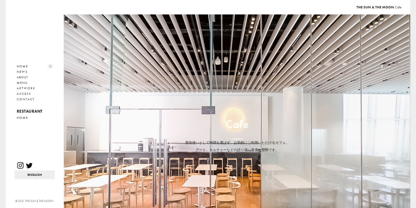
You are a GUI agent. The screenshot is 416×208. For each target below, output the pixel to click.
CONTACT (26, 99)
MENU (22, 83)
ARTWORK (26, 88)
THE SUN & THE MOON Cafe (35, 36)
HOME (22, 66)
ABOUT (22, 77)
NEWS (22, 72)
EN (34, 174)
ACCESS (24, 94)
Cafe (379, 7)
